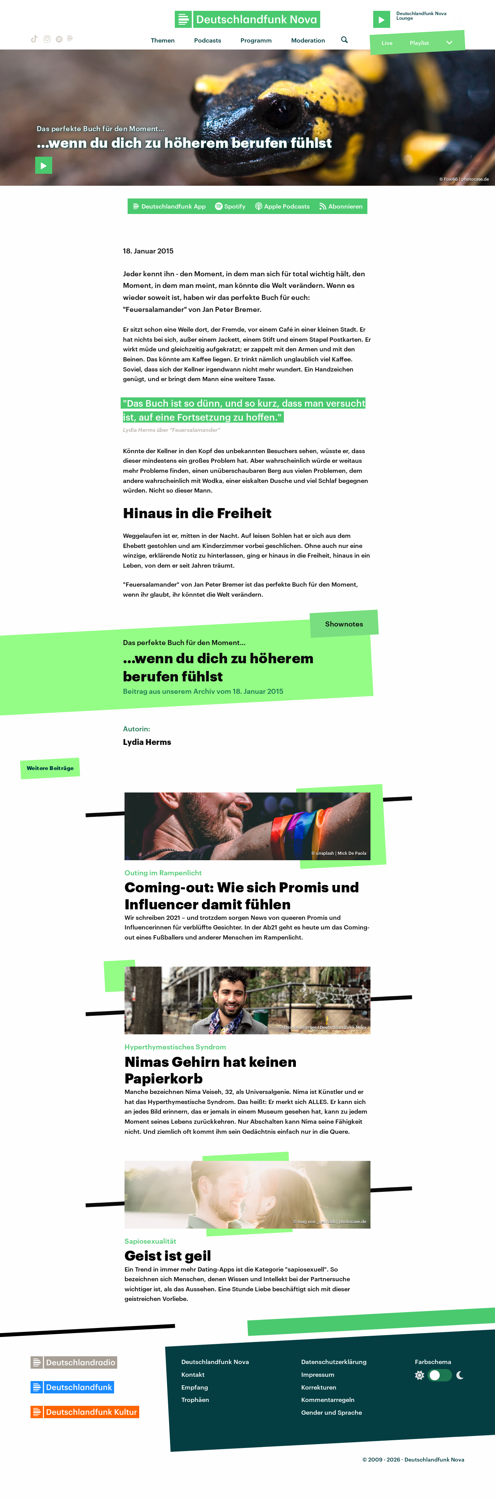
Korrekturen (318, 1387)
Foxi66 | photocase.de (466, 178)
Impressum (318, 1374)
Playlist (419, 42)
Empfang (194, 1387)
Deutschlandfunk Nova (215, 1361)
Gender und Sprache (331, 1412)
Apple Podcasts (282, 206)
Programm (256, 40)
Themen (163, 40)
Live (387, 42)
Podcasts (207, 40)
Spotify (230, 206)
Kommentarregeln (328, 1399)
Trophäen (195, 1399)
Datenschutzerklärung (334, 1361)
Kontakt (193, 1374)
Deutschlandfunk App (169, 206)
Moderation (308, 40)
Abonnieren (341, 206)
